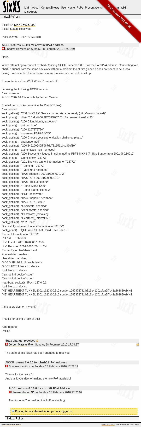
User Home (68, 7)
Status (14, 28)
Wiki (123, 7)
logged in (66, 411)
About (35, 7)
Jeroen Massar (18, 344)
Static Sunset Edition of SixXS (11, 425)
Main (27, 7)
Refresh (15, 16)
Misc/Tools (30, 11)
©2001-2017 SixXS (108, 424)
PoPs (80, 7)
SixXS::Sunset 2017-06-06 (118, 16)
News (55, 7)
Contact (45, 7)
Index (5, 16)
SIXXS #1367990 (24, 24)
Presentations (93, 7)
